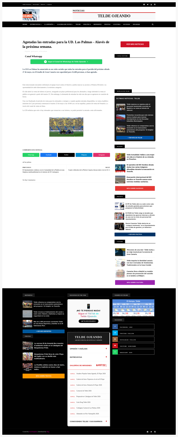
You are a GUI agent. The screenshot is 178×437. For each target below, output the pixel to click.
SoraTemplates (33, 431)
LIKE (131, 327)
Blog (48, 431)
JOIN (130, 352)
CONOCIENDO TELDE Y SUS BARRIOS (86, 421)
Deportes (97, 24)
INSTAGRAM (124, 340)
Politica (87, 24)
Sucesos (126, 24)
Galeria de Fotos (64, 24)
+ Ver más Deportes (43, 331)
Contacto (49, 4)
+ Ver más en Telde (135, 138)
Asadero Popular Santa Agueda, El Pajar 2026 (91, 373)
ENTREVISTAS (76, 357)
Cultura (116, 24)
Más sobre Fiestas (43, 376)
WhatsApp (31, 155)
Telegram (84, 155)
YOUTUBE (123, 346)
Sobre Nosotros (27, 4)
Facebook (48, 155)
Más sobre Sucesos (135, 188)
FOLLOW (131, 333)
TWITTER (123, 333)
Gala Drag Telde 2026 (83, 402)
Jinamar (136, 24)
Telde (78, 24)
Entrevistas (35, 24)
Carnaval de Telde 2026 (83, 391)
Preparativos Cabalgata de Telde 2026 (88, 396)
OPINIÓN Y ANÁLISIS (78, 349)
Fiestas (107, 24)
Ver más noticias (135, 44)
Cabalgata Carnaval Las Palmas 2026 (88, 408)
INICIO (43, 4)
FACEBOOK (124, 327)
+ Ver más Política (135, 234)
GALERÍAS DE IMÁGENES (81, 365)
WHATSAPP (124, 352)
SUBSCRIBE (132, 346)
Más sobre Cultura (135, 282)
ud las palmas (43, 51)
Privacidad (36, 4)
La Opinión (48, 24)
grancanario (34, 51)
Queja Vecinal (30, 30)
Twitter (66, 155)
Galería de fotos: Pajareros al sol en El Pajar (90, 379)
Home (25, 24)
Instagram (102, 155)
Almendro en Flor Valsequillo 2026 (87, 414)
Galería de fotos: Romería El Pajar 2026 (89, 385)
